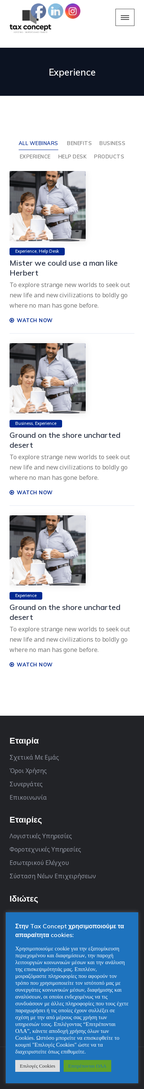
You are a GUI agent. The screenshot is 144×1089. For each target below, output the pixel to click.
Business (112, 143)
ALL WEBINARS (38, 143)
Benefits (79, 143)
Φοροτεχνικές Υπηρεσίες (45, 849)
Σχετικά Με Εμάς (34, 757)
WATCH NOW (31, 320)
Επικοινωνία (28, 797)
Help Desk (72, 156)
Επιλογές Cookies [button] (37, 1066)
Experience (35, 156)
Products (109, 156)
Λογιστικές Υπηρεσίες (41, 836)
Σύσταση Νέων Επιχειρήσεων (53, 876)
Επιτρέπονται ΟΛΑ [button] (87, 1066)
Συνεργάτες (26, 784)
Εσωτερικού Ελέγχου (39, 862)
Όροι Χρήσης (28, 770)
